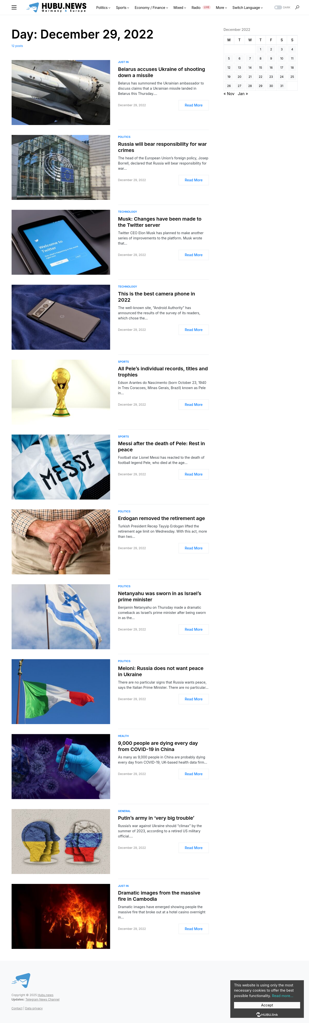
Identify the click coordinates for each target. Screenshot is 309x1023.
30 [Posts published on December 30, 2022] (271, 86)
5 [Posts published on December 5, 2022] (229, 58)
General (124, 811)
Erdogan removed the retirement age (161, 518)
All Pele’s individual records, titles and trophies (163, 372)
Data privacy (34, 1008)
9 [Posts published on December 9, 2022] (271, 58)
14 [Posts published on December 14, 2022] (250, 67)
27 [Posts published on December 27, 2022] (239, 86)
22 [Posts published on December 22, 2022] (260, 77)
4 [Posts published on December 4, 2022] (292, 49)
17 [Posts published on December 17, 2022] (281, 67)
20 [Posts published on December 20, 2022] (239, 77)
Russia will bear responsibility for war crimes (162, 147)
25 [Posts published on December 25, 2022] (292, 77)
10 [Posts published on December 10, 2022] (281, 58)
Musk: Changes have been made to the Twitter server (159, 222)
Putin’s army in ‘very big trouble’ (156, 818)
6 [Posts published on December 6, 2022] (239, 58)
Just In (123, 62)
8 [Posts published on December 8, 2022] (260, 58)
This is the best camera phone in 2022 (156, 297)
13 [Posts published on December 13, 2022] (239, 67)
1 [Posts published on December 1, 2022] (260, 49)
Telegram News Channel (42, 999)
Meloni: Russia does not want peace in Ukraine (161, 671)
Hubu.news (46, 995)
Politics (124, 137)
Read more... (282, 996)
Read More (193, 105)
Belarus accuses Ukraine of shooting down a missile (161, 72)
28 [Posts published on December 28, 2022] (250, 86)
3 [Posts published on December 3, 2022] (282, 49)
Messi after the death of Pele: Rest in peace (161, 446)
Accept (267, 1005)
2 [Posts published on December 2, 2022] (271, 49)
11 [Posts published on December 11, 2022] (292, 58)
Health (123, 736)
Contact (17, 1008)
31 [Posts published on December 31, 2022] (281, 86)
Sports (123, 361)
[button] (14, 7)
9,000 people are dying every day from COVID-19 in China (158, 746)
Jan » (243, 93)
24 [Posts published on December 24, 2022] (282, 77)
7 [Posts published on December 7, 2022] (250, 58)
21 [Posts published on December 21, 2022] (250, 77)
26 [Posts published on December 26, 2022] (229, 86)
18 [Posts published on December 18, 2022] (292, 67)
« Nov (229, 93)
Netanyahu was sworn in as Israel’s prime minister (159, 596)
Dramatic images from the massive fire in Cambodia (159, 896)
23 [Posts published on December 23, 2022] (271, 77)
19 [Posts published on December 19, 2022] (228, 77)
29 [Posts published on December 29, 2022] (260, 86)
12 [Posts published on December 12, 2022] (228, 67)
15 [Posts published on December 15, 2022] (260, 67)
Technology (127, 211)
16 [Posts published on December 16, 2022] (271, 67)
